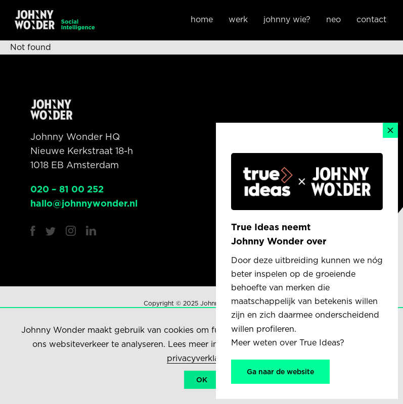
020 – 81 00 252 (67, 189)
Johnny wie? (286, 19)
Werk (238, 19)
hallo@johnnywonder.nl (84, 203)
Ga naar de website (280, 372)
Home (202, 19)
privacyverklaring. (202, 358)
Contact (371, 19)
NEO (333, 19)
